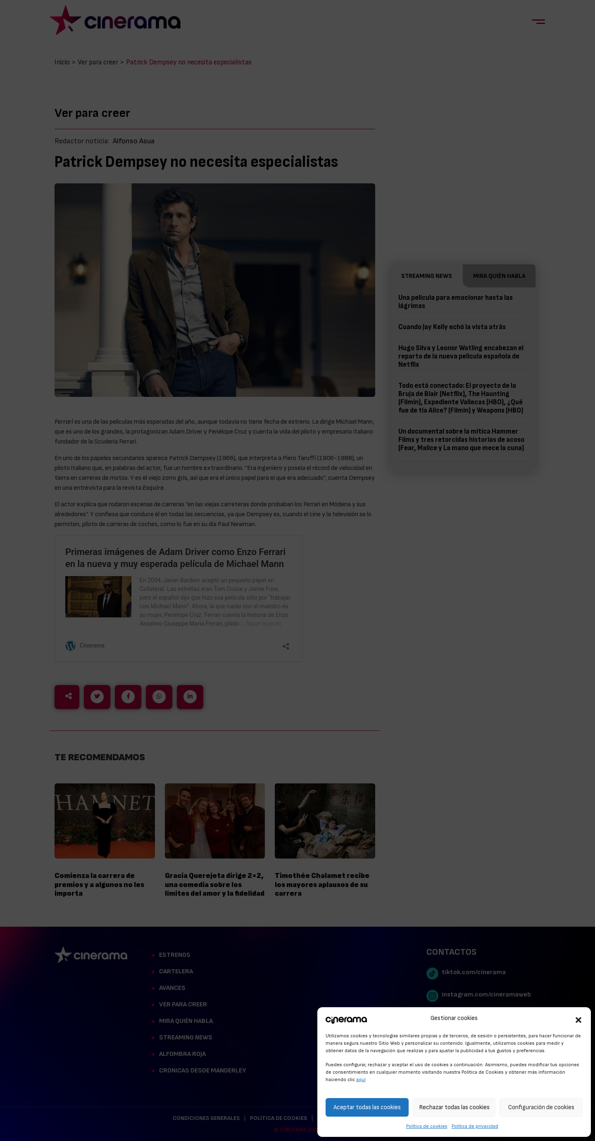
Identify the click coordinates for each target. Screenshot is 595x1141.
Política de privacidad (475, 1126)
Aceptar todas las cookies (367, 1107)
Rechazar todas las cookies (454, 1107)
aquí (361, 1079)
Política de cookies (426, 1126)
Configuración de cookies (541, 1107)
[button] (578, 1019)
